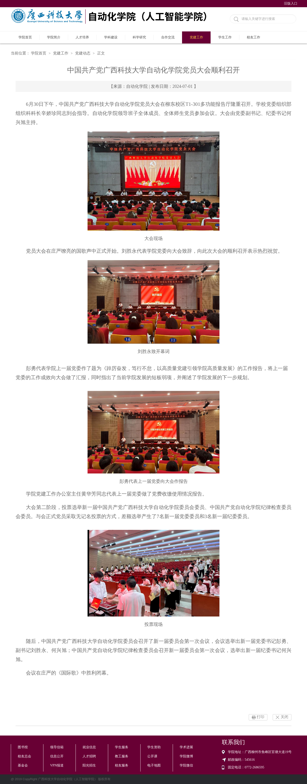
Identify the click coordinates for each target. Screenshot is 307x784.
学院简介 (53, 37)
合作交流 (168, 37)
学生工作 (225, 37)
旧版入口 (290, 3)
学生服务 (121, 747)
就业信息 (89, 747)
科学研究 (139, 37)
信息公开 (57, 756)
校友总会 (24, 756)
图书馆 (23, 747)
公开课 (152, 756)
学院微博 (186, 756)
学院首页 (25, 37)
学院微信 (186, 765)
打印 (260, 717)
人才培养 (82, 37)
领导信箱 (57, 747)
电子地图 (154, 765)
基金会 (23, 765)
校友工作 (253, 37)
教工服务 (121, 756)
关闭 (284, 717)
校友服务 (121, 765)
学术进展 (186, 747)
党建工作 (196, 37)
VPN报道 (57, 765)
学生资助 (154, 747)
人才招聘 (89, 756)
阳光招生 (89, 765)
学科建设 (111, 37)
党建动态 (82, 53)
